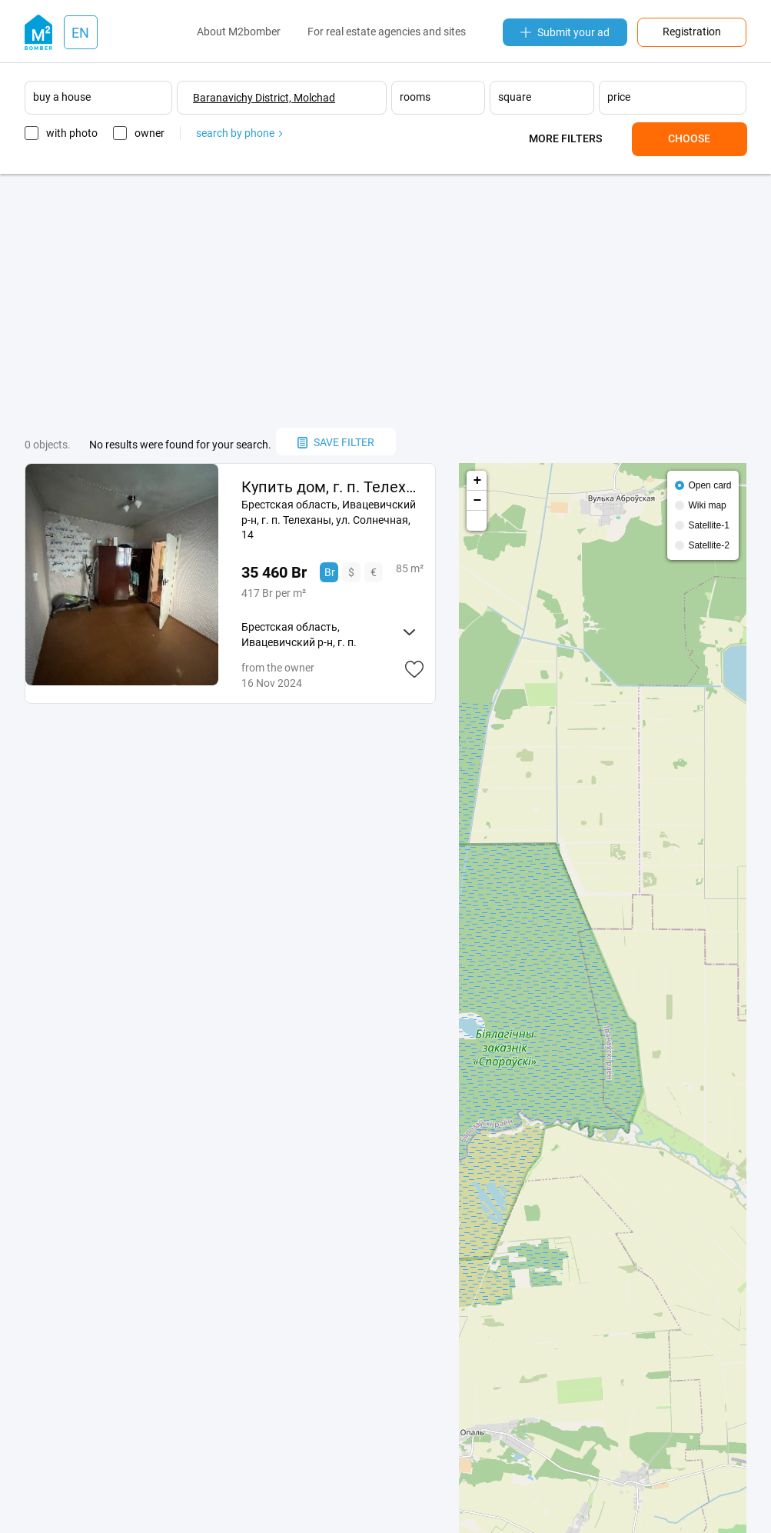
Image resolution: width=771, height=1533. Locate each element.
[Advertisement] (386, 300)
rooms (415, 97)
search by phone (239, 133)
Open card (709, 485)
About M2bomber (239, 31)
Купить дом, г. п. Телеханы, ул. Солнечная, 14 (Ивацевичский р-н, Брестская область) (332, 487)
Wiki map (707, 505)
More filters (565, 138)
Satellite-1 (708, 525)
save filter (335, 442)
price (618, 97)
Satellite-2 (708, 545)
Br (329, 572)
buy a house (62, 97)
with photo (72, 133)
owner (150, 133)
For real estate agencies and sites (386, 31)
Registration (692, 31)
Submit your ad (565, 32)
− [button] (477, 501)
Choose (689, 138)
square (514, 97)
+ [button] (477, 481)
